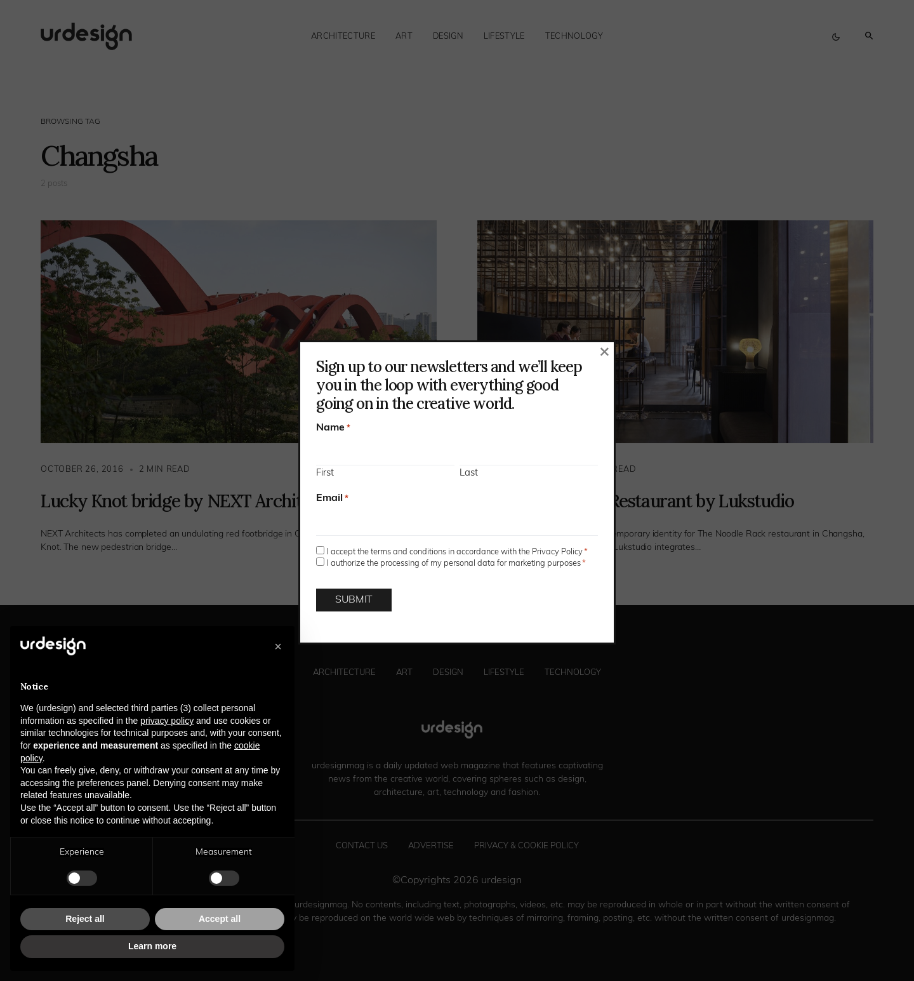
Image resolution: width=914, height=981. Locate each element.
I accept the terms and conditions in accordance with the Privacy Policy (457, 552)
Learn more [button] (152, 946)
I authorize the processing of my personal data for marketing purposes (456, 563)
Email (332, 498)
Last (469, 473)
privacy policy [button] (167, 721)
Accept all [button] (220, 919)
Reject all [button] (84, 919)
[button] (278, 646)
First (325, 473)
